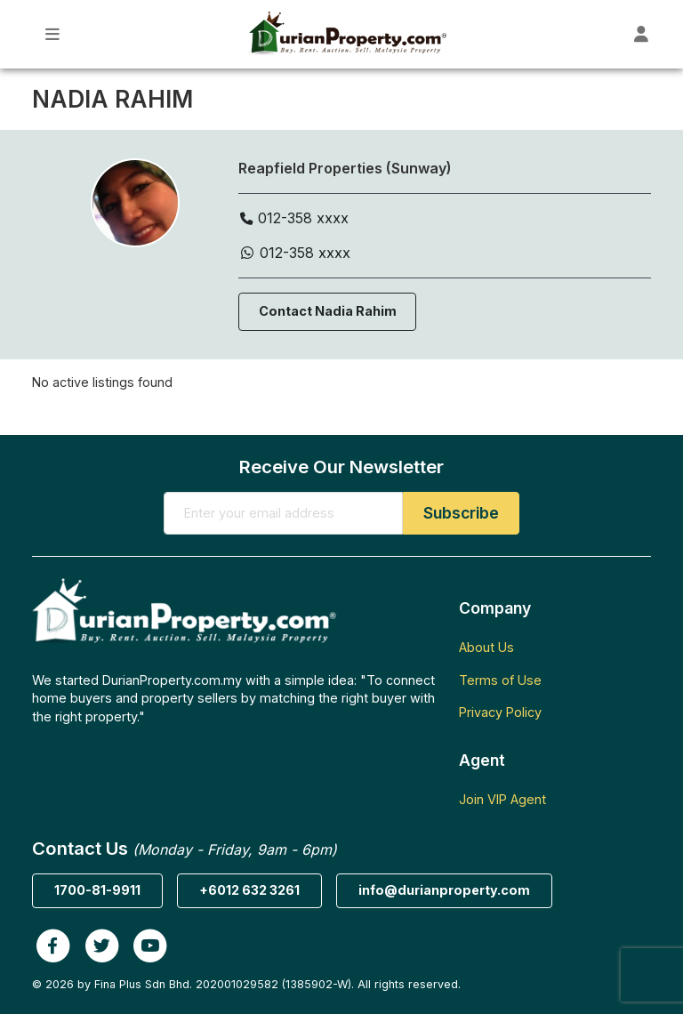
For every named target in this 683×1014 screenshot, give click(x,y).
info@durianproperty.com (444, 889)
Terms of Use (500, 680)
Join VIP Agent (502, 799)
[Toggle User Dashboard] (641, 34)
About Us (486, 647)
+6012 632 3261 (249, 889)
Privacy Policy (500, 712)
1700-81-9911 (97, 889)
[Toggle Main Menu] (53, 34)
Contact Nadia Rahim (328, 310)
